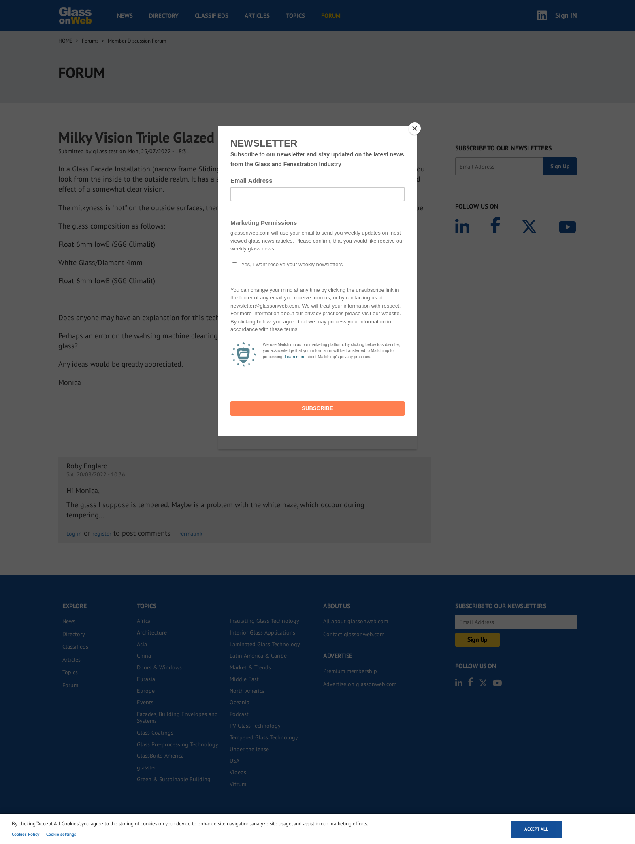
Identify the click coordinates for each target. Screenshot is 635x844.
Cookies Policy (25, 834)
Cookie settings (61, 834)
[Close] (415, 128)
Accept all (536, 829)
